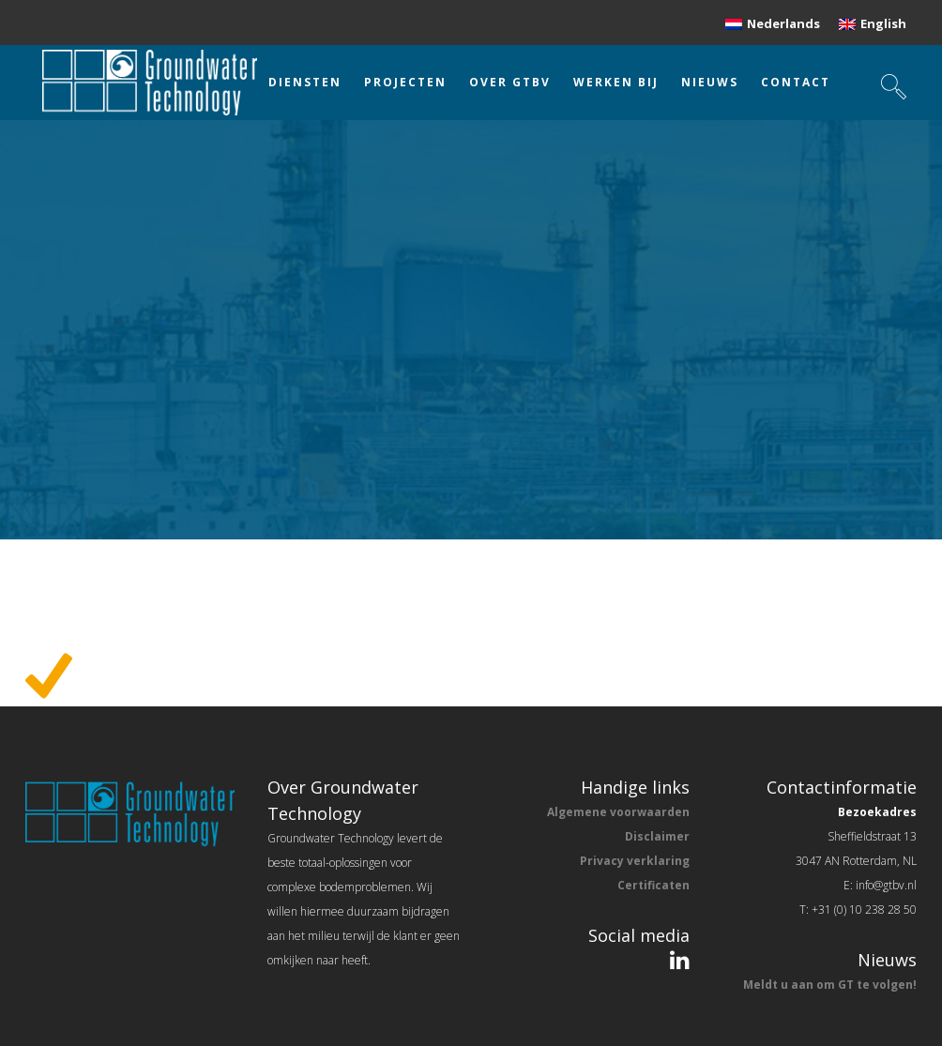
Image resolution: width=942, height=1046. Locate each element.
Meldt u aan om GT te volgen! (830, 985)
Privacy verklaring (635, 861)
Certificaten (653, 885)
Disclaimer (657, 836)
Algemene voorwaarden (618, 812)
